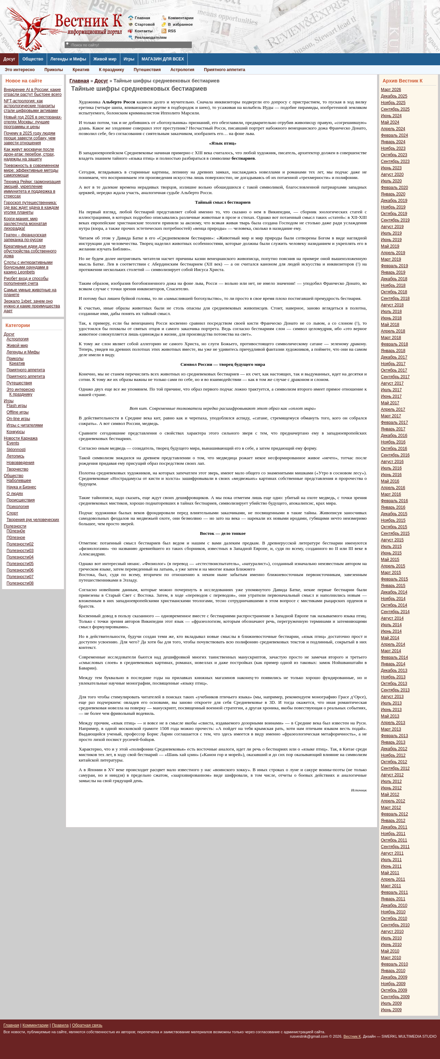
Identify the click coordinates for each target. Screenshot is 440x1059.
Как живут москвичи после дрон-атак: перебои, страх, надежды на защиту (29, 154)
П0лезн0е (16, 531)
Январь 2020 (393, 194)
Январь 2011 (393, 899)
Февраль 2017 (394, 422)
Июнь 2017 (391, 396)
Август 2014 (392, 618)
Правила (60, 1025)
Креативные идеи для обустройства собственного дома (30, 251)
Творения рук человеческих (33, 519)
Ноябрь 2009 (393, 983)
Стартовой (145, 24)
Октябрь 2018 (394, 292)
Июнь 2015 (391, 553)
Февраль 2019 (394, 265)
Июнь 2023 (391, 168)
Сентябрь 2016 (395, 455)
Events (13, 443)
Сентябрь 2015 (395, 533)
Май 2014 (390, 637)
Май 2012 (390, 794)
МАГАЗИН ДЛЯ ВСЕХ (163, 59)
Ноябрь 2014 (393, 598)
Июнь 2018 (391, 318)
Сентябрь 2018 (395, 298)
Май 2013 (390, 716)
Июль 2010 (391, 938)
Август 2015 (392, 540)
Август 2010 (392, 931)
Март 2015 (391, 572)
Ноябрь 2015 (393, 520)
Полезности (15, 526)
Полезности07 (20, 576)
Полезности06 (20, 570)
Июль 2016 (391, 468)
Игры (129, 59)
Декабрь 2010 (394, 905)
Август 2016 (392, 461)
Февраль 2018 (394, 344)
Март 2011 (391, 885)
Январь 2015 (393, 585)
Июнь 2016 (391, 474)
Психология (18, 506)
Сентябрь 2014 (395, 611)
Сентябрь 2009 (395, 996)
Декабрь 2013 (394, 670)
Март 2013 (391, 729)
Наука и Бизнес (21, 487)
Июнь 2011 (391, 866)
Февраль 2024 (394, 135)
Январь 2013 (393, 742)
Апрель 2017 (393, 409)
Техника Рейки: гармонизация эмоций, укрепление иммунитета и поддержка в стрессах (32, 189)
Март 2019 (391, 259)
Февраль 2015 (394, 579)
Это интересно (20, 69)
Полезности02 (20, 544)
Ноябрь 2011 (393, 833)
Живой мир (105, 59)
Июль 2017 (391, 389)
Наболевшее (19, 480)
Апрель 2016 (393, 487)
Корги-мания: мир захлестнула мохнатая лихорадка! (25, 223)
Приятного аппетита (224, 69)
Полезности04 (20, 557)
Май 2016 (390, 481)
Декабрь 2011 (394, 827)
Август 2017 (392, 383)
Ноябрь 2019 (393, 207)
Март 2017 (391, 416)
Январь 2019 (393, 272)
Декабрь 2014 (394, 592)
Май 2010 (390, 951)
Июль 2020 (391, 181)
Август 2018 (392, 305)
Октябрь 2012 (394, 761)
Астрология (182, 69)
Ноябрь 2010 (393, 912)
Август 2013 (392, 696)
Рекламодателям (148, 37)
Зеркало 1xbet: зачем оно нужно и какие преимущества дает (32, 306)
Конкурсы (16, 431)
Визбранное (180, 24)
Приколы (53, 69)
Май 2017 (390, 403)
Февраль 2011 (394, 892)
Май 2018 (390, 324)
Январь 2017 (393, 429)
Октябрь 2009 (394, 990)
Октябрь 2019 (394, 213)
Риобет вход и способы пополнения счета (26, 281)
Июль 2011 (391, 859)
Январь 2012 (393, 820)
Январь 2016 (393, 507)
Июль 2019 (391, 233)
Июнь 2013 (391, 709)
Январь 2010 (393, 970)
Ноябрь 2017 (393, 363)
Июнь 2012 (391, 788)
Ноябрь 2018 (393, 285)
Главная (142, 18)
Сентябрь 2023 (395, 161)
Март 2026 (391, 89)
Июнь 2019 (391, 239)
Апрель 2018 (393, 331)
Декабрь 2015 (394, 513)
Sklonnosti (16, 449)
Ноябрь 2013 (393, 677)
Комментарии (181, 18)
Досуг (9, 59)
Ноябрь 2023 (393, 148)
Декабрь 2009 (394, 977)
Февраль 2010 (394, 964)
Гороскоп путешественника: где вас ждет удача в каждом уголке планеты (31, 207)
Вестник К (352, 1036)
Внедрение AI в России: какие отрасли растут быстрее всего (33, 92)
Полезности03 (20, 550)
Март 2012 (391, 807)
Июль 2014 (391, 624)
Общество (32, 59)
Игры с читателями (25, 425)
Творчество (17, 469)
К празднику (111, 69)
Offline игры (18, 412)
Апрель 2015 (393, 566)
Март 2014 (391, 651)
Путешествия (147, 69)
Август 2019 (392, 226)
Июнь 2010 (391, 944)
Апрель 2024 (393, 128)
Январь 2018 (393, 350)
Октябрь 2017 (394, 370)
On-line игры (18, 418)
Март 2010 (391, 957)
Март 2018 (391, 337)
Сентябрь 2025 (395, 109)
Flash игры (17, 405)
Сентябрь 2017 (395, 376)
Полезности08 (20, 583)
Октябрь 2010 (394, 918)
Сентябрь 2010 (395, 925)
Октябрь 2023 (394, 155)
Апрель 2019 (393, 252)
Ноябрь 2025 (393, 102)
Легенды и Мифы (68, 59)
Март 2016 (391, 494)
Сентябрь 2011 (395, 846)
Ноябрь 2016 (393, 442)
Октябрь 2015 (394, 527)
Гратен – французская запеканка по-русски (25, 237)
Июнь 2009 (391, 1009)
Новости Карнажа (20, 438)
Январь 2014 (393, 664)
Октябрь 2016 (394, 448)
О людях (15, 493)
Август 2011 (392, 853)
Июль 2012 (391, 781)
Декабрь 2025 (394, 96)
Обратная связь (87, 1025)
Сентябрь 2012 (395, 768)
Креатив (81, 69)
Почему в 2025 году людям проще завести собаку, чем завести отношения (29, 138)
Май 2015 (390, 559)
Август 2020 (392, 174)
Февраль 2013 (394, 735)
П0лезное (16, 537)
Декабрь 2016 (394, 435)
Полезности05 (20, 563)
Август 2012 (392, 775)
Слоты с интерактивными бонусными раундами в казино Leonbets (28, 267)
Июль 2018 (391, 311)
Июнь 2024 (391, 115)
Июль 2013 (391, 703)
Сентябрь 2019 (395, 220)
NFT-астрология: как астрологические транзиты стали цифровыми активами (31, 106)
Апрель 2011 (393, 879)
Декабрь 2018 (394, 279)
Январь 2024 (393, 141)
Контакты (144, 31)
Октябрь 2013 (394, 683)
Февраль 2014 (394, 657)
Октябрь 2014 (394, 605)
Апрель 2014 (393, 644)
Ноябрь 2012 (393, 755)
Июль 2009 (391, 1003)
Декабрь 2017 (394, 357)
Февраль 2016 (394, 500)
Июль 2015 (391, 546)
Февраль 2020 (394, 187)
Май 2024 (390, 122)
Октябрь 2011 (394, 840)
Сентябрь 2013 (395, 690)
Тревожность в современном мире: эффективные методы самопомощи (31, 170)
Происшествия (21, 500)
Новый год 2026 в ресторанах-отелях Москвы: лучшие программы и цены (33, 122)
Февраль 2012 (394, 814)
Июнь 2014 (391, 631)
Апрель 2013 (393, 722)
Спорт (12, 513)
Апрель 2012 (393, 801)
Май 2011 (390, 872)
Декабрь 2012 (394, 748)
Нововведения (20, 462)
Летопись (15, 456)
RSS (172, 31)
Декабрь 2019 (394, 200)
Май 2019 (390, 246)
